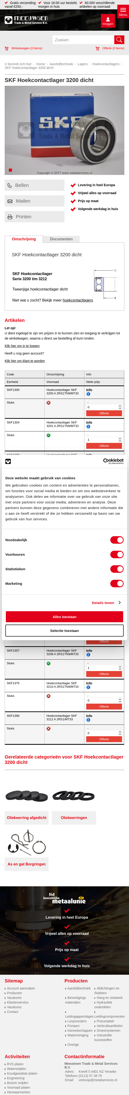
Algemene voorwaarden (65, 1074)
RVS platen (15, 1017)
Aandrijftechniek (61, 64)
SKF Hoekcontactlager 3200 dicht (29, 68)
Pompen (74, 979)
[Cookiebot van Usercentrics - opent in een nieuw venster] (103, 461)
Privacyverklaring (30, 1074)
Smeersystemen (108, 984)
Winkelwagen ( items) (23, 48)
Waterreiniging (78, 989)
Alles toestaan (64, 617)
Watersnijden (16, 1022)
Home (40, 64)
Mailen (18, 201)
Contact (12, 965)
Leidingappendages (79, 970)
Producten (14, 946)
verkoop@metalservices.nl (98, 1033)
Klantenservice (18, 956)
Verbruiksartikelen (110, 979)
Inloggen (108, 24)
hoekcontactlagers (78, 300)
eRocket (103, 1083)
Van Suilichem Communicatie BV (52, 1083)
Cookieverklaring (98, 1074)
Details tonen (103, 602)
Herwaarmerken (18, 1046)
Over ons (101, 1070)
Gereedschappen (80, 984)
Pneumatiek (105, 975)
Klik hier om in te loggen (22, 346)
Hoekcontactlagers (105, 64)
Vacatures (14, 951)
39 (117, 1089)
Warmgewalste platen (22, 1050)
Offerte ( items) (110, 48)
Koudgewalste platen (22, 1027)
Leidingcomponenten (109, 970)
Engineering (16, 1032)
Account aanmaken (21, 942)
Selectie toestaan (64, 630)
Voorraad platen (18, 1041)
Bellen (18, 185)
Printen (19, 216)
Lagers (83, 64)
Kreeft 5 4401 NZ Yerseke (97, 1025)
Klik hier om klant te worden (25, 361)
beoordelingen (64, 1093)
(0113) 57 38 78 (90, 1029)
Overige (73, 998)
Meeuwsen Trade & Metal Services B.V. (64, 1070)
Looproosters (77, 975)
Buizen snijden (17, 1036)
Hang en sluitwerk (110, 951)
